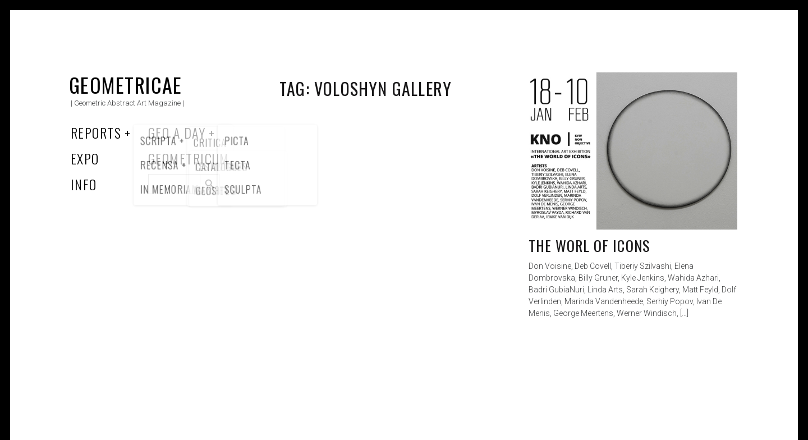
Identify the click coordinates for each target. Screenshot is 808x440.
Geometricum (188, 158)
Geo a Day (176, 132)
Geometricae (125, 84)
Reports (96, 132)
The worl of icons (589, 245)
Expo (85, 158)
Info (84, 184)
